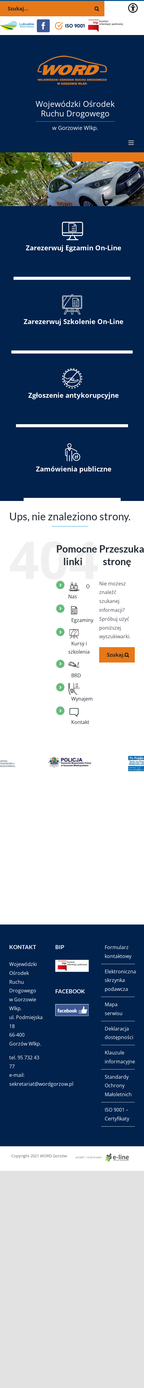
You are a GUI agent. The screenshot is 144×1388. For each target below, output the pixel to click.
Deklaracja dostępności (118, 1033)
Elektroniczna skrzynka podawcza (118, 980)
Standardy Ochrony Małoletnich (118, 1085)
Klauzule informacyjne (118, 1057)
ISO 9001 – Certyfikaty (117, 1114)
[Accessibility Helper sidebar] (133, 8)
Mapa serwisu (114, 1009)
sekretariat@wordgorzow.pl (41, 1084)
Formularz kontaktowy (118, 952)
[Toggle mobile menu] (131, 142)
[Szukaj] (127, 655)
